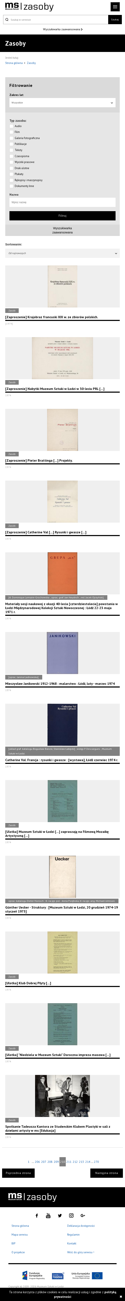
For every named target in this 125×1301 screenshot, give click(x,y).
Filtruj (63, 215)
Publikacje (21, 144)
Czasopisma (22, 156)
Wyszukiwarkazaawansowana (62, 230)
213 (81, 1162)
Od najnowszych (63, 253)
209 (56, 1162)
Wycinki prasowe (24, 162)
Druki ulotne (22, 168)
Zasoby (31, 63)
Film (17, 132)
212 (75, 1162)
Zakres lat (16, 95)
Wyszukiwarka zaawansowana (62, 29)
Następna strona (106, 1173)
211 (68, 1162)
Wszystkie (62, 102)
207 (43, 1162)
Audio (18, 126)
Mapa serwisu (20, 1234)
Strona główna (14, 63)
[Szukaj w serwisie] (55, 19)
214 (87, 1162)
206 (37, 1162)
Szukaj (115, 19)
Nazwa (13, 194)
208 (50, 1162)
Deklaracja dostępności (81, 1226)
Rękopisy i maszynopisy (28, 180)
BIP (13, 1243)
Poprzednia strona (18, 1173)
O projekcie (18, 1252)
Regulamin (73, 1234)
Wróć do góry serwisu (81, 1253)
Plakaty (19, 174)
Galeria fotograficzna (27, 138)
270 (96, 1162)
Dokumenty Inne (24, 186)
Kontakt (71, 1243)
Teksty (18, 150)
